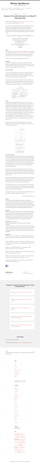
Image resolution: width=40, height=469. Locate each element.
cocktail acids (16, 396)
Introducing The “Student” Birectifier (16, 9)
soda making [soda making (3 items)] (20, 455)
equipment (15, 406)
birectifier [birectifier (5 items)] (18, 438)
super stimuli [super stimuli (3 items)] (15, 457)
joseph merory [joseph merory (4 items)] (19, 447)
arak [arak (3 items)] (14, 438)
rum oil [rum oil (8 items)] (15, 454)
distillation (26, 277)
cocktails (15, 398)
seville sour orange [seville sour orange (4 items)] (16, 455)
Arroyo (23, 8)
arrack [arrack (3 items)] (15, 438)
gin (14, 408)
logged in (11, 344)
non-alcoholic (16, 412)
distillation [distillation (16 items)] (16, 444)
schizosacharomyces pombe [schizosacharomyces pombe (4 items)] (20, 454)
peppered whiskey (29, 278)
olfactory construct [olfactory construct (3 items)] (17, 450)
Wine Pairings (16, 427)
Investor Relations (5, 9)
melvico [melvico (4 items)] (22, 448)
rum (28, 277)
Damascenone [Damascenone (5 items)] (23, 442)
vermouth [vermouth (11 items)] (19, 457)
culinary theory (16, 402)
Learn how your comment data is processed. (25, 347)
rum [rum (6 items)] (24, 452)
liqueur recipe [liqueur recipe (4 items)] (22, 447)
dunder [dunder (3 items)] (20, 444)
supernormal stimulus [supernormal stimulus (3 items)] (23, 455)
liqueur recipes (16, 410)
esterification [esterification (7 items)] (23, 444)
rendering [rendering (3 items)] (19, 452)
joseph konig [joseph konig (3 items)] (16, 447)
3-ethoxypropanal (19, 56)
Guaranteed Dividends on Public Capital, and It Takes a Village (13, 358)
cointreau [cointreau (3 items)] (20, 441)
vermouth (15, 421)
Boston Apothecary (20, 3)
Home (2, 8)
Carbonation (16, 394)
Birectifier (10, 8)
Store (6, 8)
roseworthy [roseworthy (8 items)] (21, 452)
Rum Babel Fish (28, 8)
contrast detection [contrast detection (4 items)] (23, 441)
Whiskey (15, 423)
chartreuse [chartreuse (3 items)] (15, 441)
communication (16, 400)
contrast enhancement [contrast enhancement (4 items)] (16, 442)
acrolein (26, 278)
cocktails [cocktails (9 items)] (17, 441)
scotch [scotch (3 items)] (23, 454)
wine (15, 425)
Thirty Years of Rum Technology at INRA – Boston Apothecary (23, 297)
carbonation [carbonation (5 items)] (20, 438)
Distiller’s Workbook (17, 8)
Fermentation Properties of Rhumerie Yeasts (27, 357)
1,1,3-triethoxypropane (27, 56)
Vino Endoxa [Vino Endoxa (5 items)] (22, 457)
